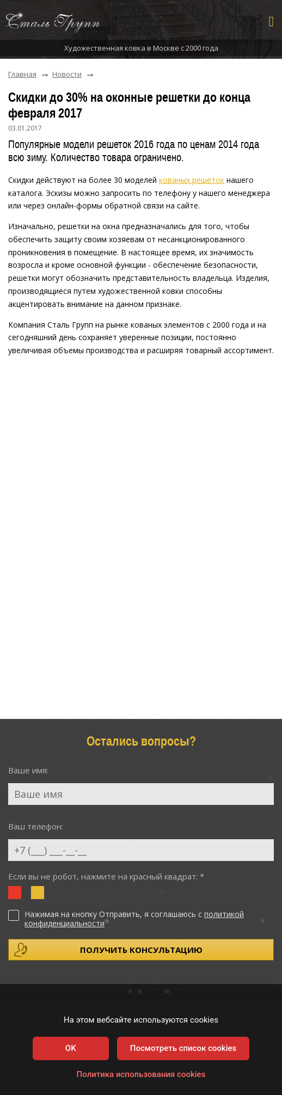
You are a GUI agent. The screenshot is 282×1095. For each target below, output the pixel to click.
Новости (67, 74)
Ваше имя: (28, 770)
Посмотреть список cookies (183, 1048)
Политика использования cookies (141, 1074)
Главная (22, 74)
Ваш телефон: (35, 826)
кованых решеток (191, 180)
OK (70, 1048)
